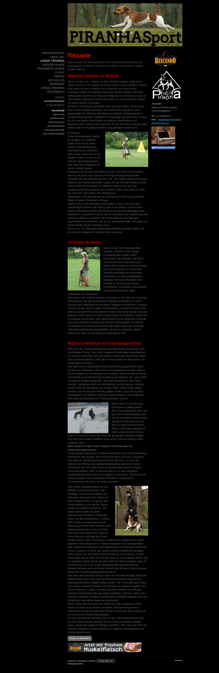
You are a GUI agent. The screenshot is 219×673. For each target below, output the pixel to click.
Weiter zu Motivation (80, 638)
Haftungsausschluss (75, 664)
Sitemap (92, 661)
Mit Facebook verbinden (163, 147)
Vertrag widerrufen (105, 661)
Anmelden (178, 660)
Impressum (72, 661)
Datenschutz (82, 661)
